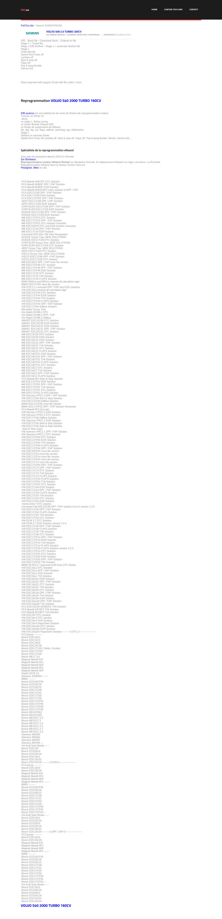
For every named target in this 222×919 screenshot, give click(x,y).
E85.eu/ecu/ (27, 113)
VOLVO (56, 100)
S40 (65, 100)
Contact (193, 9)
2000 (73, 100)
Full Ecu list (27, 25)
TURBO (84, 100)
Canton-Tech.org (173, 9)
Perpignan (26, 167)
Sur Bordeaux (28, 159)
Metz (36, 167)
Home (154, 9)
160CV (96, 100)
